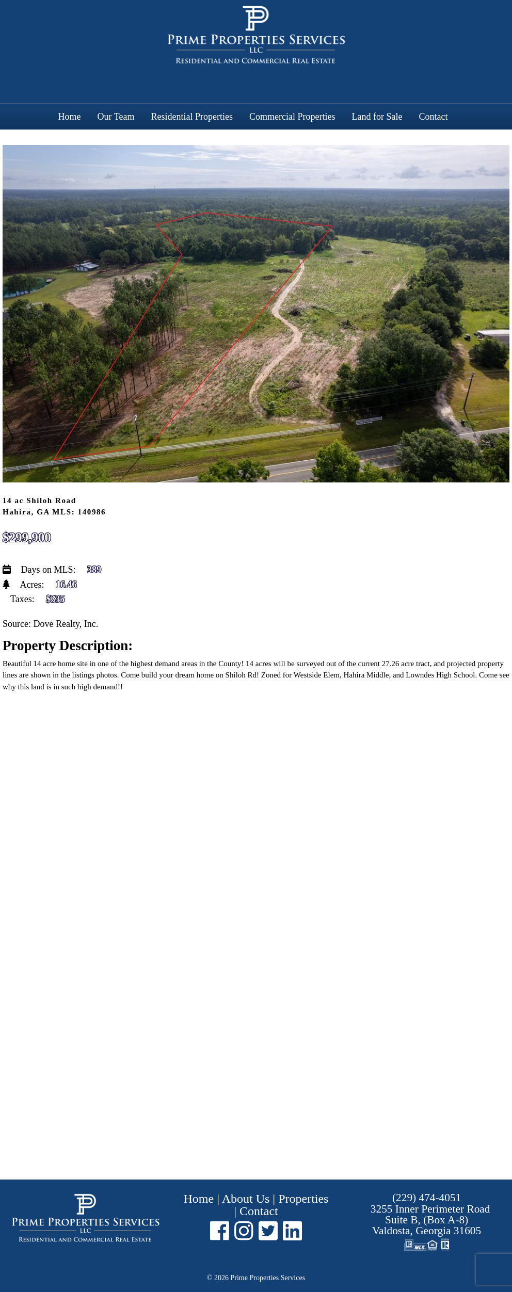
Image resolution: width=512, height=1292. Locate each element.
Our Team (116, 116)
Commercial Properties (292, 116)
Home (69, 116)
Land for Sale (376, 116)
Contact (433, 116)
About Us (246, 1198)
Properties (303, 1198)
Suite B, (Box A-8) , (430, 1220)
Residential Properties (191, 116)
